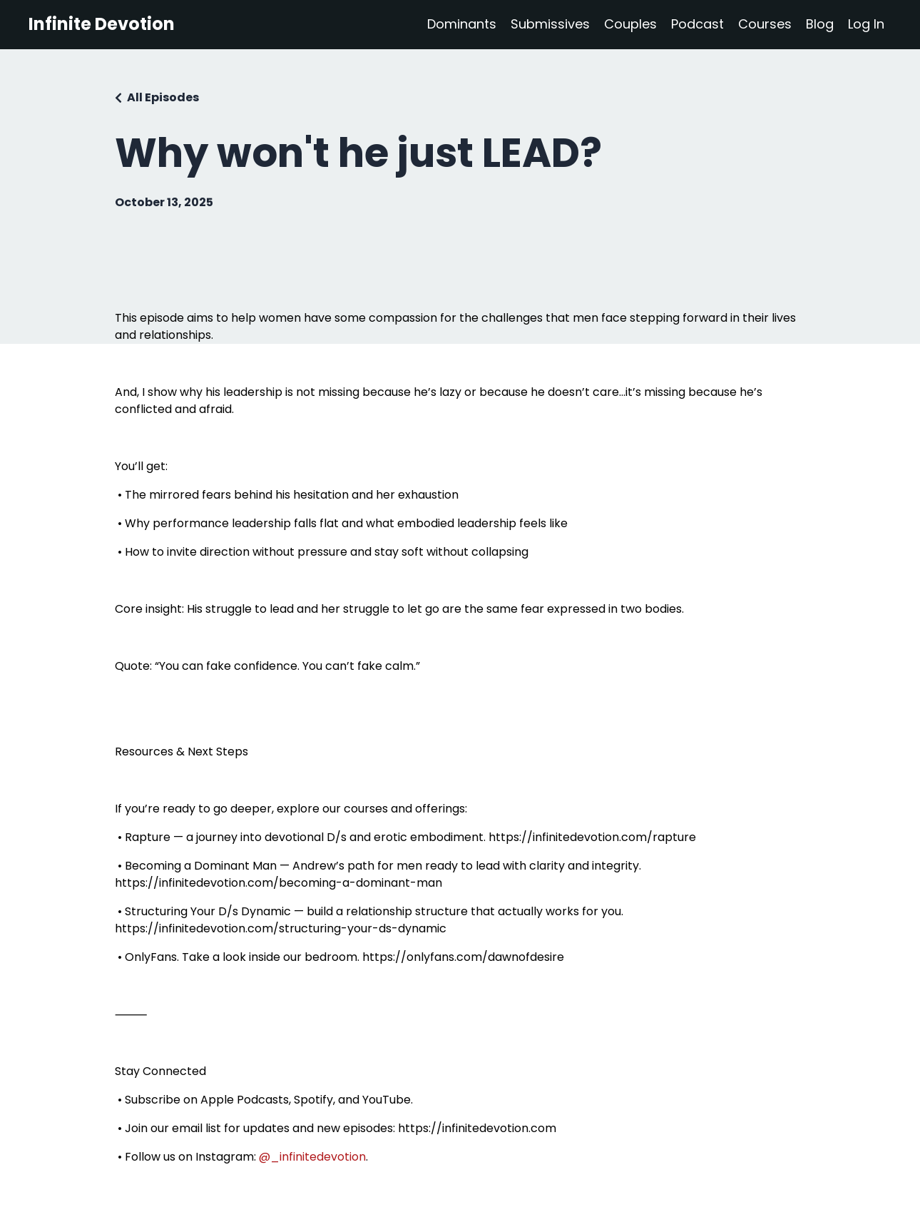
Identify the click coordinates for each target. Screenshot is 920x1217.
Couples (630, 24)
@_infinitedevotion (312, 1157)
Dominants (461, 24)
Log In (866, 24)
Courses (765, 24)
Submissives (550, 24)
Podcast (697, 24)
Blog (820, 24)
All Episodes (163, 97)
